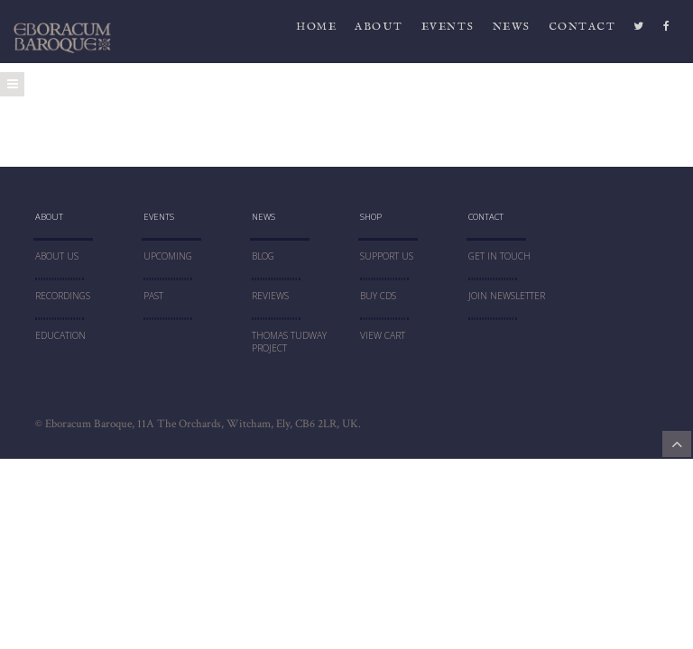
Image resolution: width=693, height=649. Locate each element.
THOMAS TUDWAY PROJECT (289, 342)
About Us (57, 256)
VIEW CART (382, 335)
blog (263, 256)
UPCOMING (167, 256)
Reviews (270, 295)
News (512, 31)
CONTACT (582, 31)
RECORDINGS (62, 295)
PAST (153, 295)
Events (448, 31)
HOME (316, 31)
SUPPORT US (386, 256)
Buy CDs (378, 295)
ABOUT (379, 31)
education (60, 335)
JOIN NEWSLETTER (506, 295)
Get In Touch (499, 256)
